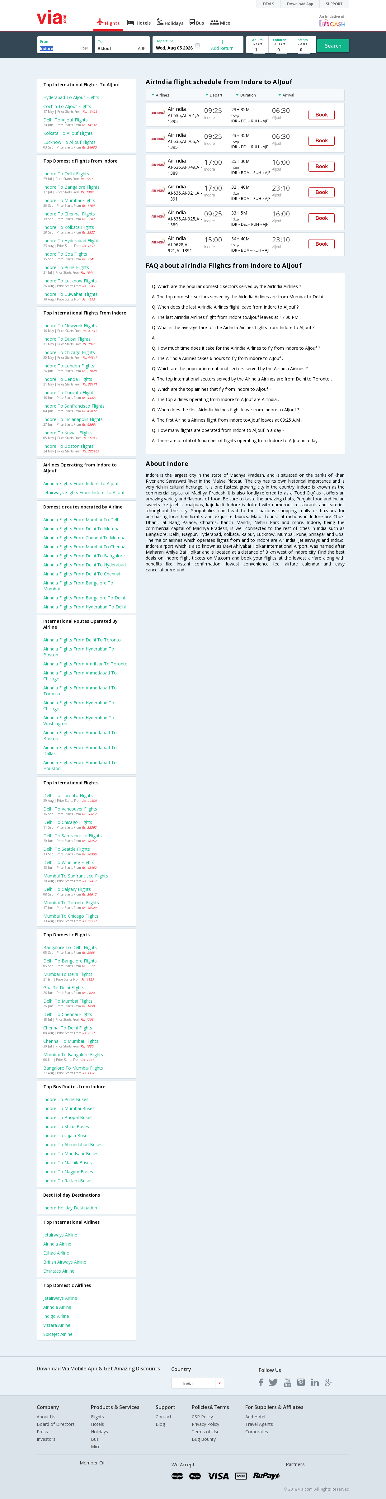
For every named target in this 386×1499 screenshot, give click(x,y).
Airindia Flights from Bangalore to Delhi (84, 598)
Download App (300, 4)
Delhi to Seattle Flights (66, 849)
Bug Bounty (204, 1439)
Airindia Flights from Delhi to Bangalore (84, 556)
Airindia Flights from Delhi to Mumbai (81, 529)
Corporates (256, 1432)
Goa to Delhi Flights (63, 988)
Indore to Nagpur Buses (68, 1172)
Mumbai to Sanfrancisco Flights (75, 876)
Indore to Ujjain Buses (66, 1135)
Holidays (99, 1432)
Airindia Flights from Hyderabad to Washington (78, 720)
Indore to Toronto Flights (69, 392)
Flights (97, 1417)
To (100, 41)
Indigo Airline (56, 1316)
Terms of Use (205, 1432)
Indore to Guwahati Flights (70, 294)
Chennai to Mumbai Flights (70, 1041)
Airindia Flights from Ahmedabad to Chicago (80, 676)
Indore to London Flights (68, 366)
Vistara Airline (56, 1325)
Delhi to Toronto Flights (68, 795)
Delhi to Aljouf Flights (65, 120)
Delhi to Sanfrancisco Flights (72, 836)
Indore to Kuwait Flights (67, 433)
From (44, 41)
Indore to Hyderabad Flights (72, 241)
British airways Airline (64, 1262)
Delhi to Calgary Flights (67, 889)
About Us (46, 1417)
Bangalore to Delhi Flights (70, 947)
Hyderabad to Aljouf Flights (71, 97)
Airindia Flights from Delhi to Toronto (82, 640)
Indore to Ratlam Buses (67, 1181)
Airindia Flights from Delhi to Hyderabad (84, 565)
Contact (164, 1417)
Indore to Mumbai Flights (69, 200)
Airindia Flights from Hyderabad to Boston (78, 652)
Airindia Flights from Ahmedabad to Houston (80, 765)
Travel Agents (259, 1424)
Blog (160, 1424)
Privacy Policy (205, 1424)
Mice (96, 1446)
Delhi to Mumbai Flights (67, 1001)
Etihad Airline (56, 1253)
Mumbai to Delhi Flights (67, 974)
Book (321, 114)
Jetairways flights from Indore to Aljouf (84, 492)
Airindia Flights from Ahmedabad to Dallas (80, 750)
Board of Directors (56, 1424)
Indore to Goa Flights (65, 254)
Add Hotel (255, 1417)
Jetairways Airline (60, 1235)
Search (333, 45)
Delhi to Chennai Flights (67, 1014)
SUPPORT (334, 4)
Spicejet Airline (58, 1334)
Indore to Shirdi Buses (66, 1126)
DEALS (268, 4)
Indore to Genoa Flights (67, 379)
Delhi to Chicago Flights (67, 822)
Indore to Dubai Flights (67, 339)
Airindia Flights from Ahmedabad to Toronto (80, 691)
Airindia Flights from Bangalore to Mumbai (78, 586)
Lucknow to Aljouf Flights (69, 142)
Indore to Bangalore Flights (71, 187)
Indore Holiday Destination (70, 1208)
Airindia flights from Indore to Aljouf (81, 483)
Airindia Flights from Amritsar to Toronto (85, 664)
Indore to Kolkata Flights (68, 227)
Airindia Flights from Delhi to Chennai (81, 574)
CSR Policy (202, 1417)
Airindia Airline (57, 1244)
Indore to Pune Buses (65, 1099)
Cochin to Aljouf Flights (67, 106)
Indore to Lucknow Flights (70, 281)
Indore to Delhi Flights (66, 174)
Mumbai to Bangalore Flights (73, 1054)
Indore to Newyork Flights (70, 326)
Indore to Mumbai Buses (69, 1108)
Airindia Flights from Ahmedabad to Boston (80, 735)
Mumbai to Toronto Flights (71, 903)
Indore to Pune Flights (66, 267)
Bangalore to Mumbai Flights (73, 1068)
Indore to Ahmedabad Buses (72, 1144)
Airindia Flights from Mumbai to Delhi (81, 520)
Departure (164, 41)
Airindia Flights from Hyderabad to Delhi (84, 607)
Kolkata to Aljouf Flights (68, 133)
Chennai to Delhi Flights (67, 1028)
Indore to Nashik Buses (67, 1163)
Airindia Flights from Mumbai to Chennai (84, 547)
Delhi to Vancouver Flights (70, 809)
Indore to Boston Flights (68, 446)
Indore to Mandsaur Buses (70, 1153)
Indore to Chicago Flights (69, 352)
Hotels (97, 1424)
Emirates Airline (58, 1271)
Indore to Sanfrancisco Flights (74, 406)
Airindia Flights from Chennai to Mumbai (84, 538)
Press (42, 1432)
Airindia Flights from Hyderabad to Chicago (78, 706)
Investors (46, 1439)
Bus (95, 1439)
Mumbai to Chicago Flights (70, 916)
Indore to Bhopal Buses (67, 1117)
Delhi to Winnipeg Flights (68, 862)
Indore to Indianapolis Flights (73, 419)
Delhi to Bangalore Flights (70, 961)
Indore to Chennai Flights (69, 214)
